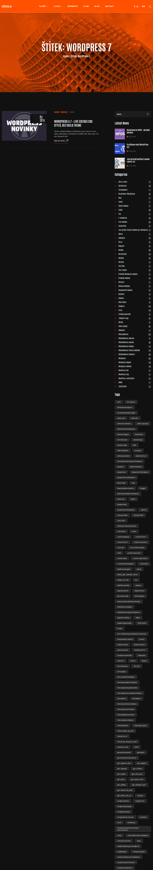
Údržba (134, 322)
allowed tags (138, 440)
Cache (134, 202)
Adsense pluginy (123, 434)
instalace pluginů (139, 852)
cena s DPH (121, 521)
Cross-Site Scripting (137, 548)
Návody (134, 250)
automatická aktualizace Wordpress (129, 461)
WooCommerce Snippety (134, 354)
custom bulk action (134, 553)
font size (137, 666)
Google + (140, 796)
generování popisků (124, 752)
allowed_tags (122, 445)
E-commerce (134, 218)
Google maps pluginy (124, 806)
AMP (134, 445)
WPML (134, 382)
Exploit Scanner (139, 645)
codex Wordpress (123, 537)
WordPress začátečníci (134, 378)
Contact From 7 (122, 542)
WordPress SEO (134, 370)
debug (139, 569)
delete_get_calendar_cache (127, 574)
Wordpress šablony (134, 366)
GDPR (136, 747)
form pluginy (121, 672)
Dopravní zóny (139, 591)
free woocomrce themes (125, 709)
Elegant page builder (124, 623)
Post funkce (134, 270)
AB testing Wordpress (124, 407)
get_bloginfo (141, 763)
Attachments (134, 190)
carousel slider (122, 515)
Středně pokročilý (134, 314)
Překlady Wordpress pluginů (134, 274)
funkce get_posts (140, 725)
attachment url (141, 456)
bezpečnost (121, 472)
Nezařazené (134, 254)
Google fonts (139, 801)
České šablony (134, 206)
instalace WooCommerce (126, 862)
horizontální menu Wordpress (138, 835)
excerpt (142, 639)
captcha (143, 510)
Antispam (138, 450)
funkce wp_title (122, 747)
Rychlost (134, 294)
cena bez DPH (138, 515)
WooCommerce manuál (134, 342)
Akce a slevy (134, 182)
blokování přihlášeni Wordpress (128, 494)
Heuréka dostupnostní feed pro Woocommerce (128, 829)
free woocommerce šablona (127, 704)
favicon (132, 661)
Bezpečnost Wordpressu (134, 194)
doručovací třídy (122, 596)
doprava (138, 585)
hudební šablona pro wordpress (128, 846)
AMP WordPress (122, 450)
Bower (133, 499)
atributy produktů (123, 456)
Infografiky (134, 226)
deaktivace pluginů (123, 569)
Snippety (134, 306)
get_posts (121, 779)
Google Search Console (125, 817)
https (139, 841)
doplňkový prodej (123, 585)
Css (134, 214)
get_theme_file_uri (124, 796)
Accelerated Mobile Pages (126, 413)
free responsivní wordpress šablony (129, 693)
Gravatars (143, 817)
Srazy (134, 310)
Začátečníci (134, 386)
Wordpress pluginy (134, 362)
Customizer (144, 564)
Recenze (134, 282)
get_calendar (122, 769)
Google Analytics (123, 801)
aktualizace (139, 434)
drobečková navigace (124, 607)
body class (121, 499)
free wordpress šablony (125, 720)
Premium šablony (134, 278)
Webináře (134, 330)
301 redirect (131, 402)
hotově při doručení (124, 841)
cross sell (120, 548)
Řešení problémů (134, 286)
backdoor (120, 467)
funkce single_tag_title (125, 731)
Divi (136, 580)
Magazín (134, 246)
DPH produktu (139, 596)
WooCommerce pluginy (134, 346)
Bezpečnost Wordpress (140, 472)
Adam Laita (121, 418)
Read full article (61, 140)
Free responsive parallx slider (127, 688)
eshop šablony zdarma (125, 639)
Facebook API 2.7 (140, 650)
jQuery (134, 234)
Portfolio (134, 266)
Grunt (119, 822)
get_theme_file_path (124, 790)
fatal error (120, 661)
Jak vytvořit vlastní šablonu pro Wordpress (134, 230)
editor (138, 618)
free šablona (121, 698)
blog (133, 483)
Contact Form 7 (141, 537)
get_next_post (137, 774)
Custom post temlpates (125, 564)
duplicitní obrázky (123, 618)
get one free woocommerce (126, 758)
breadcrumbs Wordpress (125, 510)
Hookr (119, 835)
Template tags (134, 318)
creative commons (140, 542)
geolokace (140, 752)
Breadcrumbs (122, 504)
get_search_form (137, 779)
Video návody (134, 326)
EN (143, 6)
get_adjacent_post (124, 763)
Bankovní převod (135, 467)
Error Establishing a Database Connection (131, 634)
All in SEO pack (122, 440)
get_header (121, 774)
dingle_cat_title (123, 580)
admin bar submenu (124, 424)
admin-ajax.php (142, 424)
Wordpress (64, 112)
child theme (121, 531)
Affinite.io (7, 6)
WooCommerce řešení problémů (134, 350)
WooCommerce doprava (134, 338)
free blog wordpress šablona (127, 682)
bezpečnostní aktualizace (126, 477)
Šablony (134, 298)
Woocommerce (134, 334)
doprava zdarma (122, 591)
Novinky (56, 112)
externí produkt (122, 650)
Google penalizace (123, 812)
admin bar (134, 418)
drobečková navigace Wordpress (128, 612)
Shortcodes (134, 302)
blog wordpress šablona (125, 488)
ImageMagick (121, 852)
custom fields (122, 558)
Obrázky (134, 262)
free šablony (136, 698)
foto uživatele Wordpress (126, 677)
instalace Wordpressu (124, 868)
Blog (134, 198)
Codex (134, 210)
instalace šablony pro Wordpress (128, 857)
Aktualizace (134, 186)
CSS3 (119, 553)
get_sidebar (121, 785)
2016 (119, 402)
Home (66, 56)
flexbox (144, 661)
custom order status (140, 558)
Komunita (134, 238)
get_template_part (139, 785)
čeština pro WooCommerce (126, 526)
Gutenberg (131, 822)
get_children (137, 769)
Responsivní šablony (134, 290)
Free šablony (134, 222)
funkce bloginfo (122, 725)
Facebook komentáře (124, 655)
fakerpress (142, 655)
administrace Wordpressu (126, 429)
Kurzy (134, 242)
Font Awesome (122, 666)
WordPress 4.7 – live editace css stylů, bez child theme (73, 123)
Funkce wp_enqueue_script (127, 742)
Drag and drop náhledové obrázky (128, 601)
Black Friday (121, 483)
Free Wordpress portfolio (125, 715)
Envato (119, 628)
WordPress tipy (134, 374)
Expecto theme (122, 645)
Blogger (142, 488)
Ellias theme (142, 623)
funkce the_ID (122, 736)
